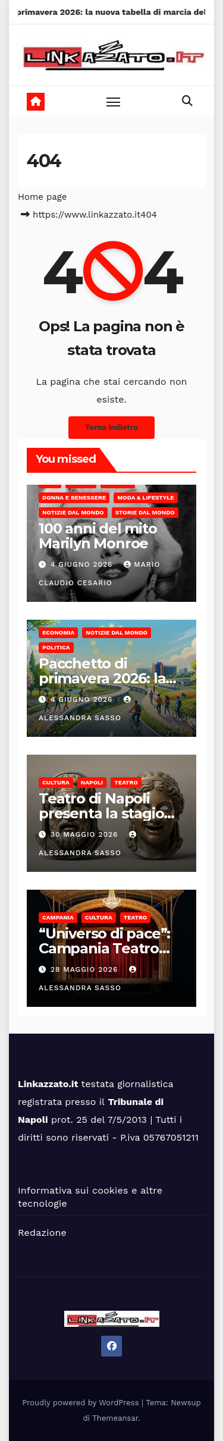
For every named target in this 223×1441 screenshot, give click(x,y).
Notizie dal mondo (73, 512)
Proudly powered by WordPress (82, 1402)
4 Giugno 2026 (83, 564)
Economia (58, 632)
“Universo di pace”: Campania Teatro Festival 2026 (104, 948)
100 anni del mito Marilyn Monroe (98, 536)
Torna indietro (111, 427)
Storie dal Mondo (145, 512)
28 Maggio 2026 (86, 969)
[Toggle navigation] (113, 101)
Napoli (92, 782)
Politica (56, 647)
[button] (187, 101)
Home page (42, 196)
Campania (58, 917)
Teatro (126, 782)
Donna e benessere (74, 497)
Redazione (42, 1232)
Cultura (56, 782)
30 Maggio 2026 (86, 834)
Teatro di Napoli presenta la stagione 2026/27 (110, 813)
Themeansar (115, 1418)
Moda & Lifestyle (145, 497)
